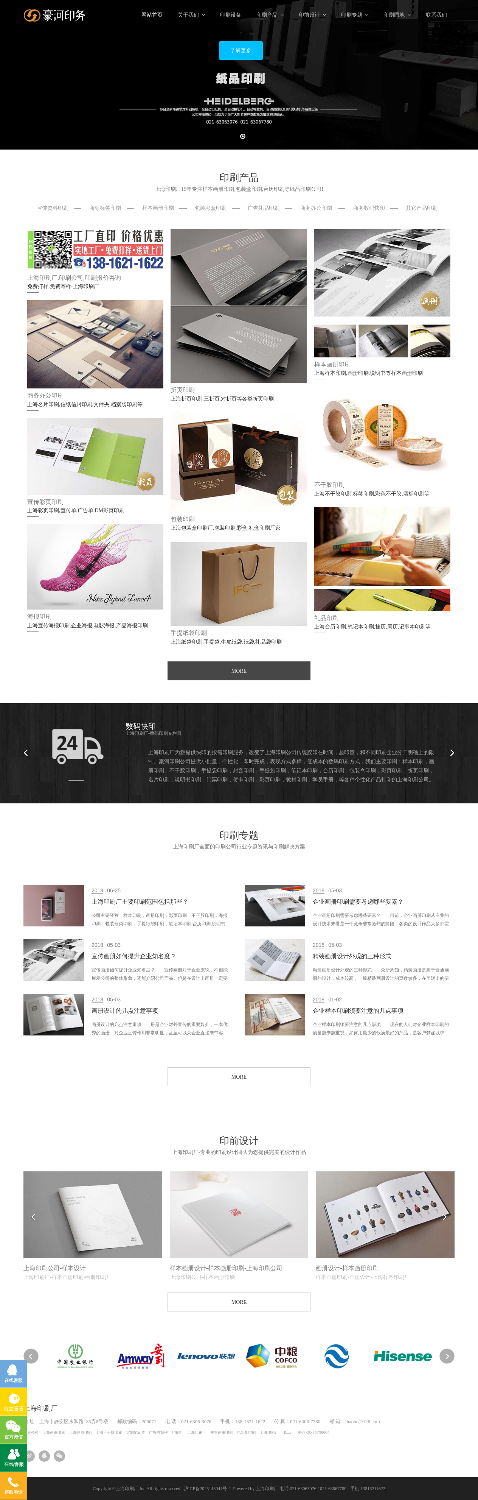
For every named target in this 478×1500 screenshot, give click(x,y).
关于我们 (191, 15)
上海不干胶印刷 (109, 1432)
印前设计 (312, 15)
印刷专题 (354, 15)
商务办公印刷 (316, 208)
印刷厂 (177, 1432)
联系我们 (436, 15)
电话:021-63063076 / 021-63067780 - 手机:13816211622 (332, 1488)
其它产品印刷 (422, 208)
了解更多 (240, 50)
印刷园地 (397, 15)
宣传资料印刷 (52, 208)
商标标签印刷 (105, 208)
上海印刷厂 (196, 1432)
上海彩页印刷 (80, 1432)
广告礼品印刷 (263, 208)
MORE (239, 671)
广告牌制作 (158, 1432)
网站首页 (152, 15)
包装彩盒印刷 (211, 208)
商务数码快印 (369, 208)
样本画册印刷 (158, 208)
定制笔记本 (135, 1432)
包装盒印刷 (246, 1432)
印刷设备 (230, 15)
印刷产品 (270, 15)
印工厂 (288, 1432)
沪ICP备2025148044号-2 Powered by (220, 1488)
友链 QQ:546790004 (313, 1432)
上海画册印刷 (53, 1432)
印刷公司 (31, 1432)
